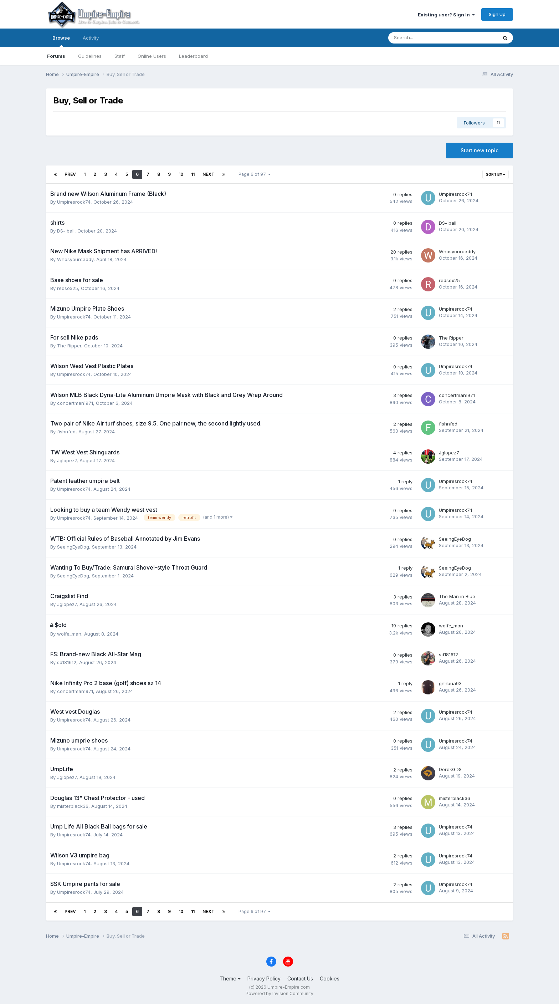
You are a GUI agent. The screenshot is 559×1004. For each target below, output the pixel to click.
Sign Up (497, 14)
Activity (91, 38)
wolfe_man (69, 634)
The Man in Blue (457, 596)
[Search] (424, 38)
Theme (230, 978)
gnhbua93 (450, 683)
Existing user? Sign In (446, 14)
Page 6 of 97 (255, 174)
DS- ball (66, 231)
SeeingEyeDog (73, 547)
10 (181, 174)
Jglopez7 (67, 460)
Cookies (329, 978)
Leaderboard (193, 56)
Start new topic (479, 150)
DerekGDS (450, 769)
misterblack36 (72, 806)
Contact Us (300, 978)
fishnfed (66, 431)
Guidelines (90, 56)
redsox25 (67, 288)
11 (193, 174)
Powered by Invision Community (279, 993)
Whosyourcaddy (75, 259)
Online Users (152, 56)
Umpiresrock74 (74, 202)
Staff (119, 56)
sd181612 (66, 662)
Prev (70, 174)
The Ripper (69, 345)
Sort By (495, 174)
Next (208, 174)
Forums (56, 56)
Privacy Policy (264, 978)
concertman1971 (75, 403)
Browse (61, 41)
